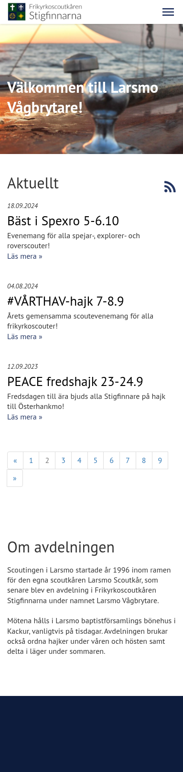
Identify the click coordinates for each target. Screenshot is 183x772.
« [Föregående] (15, 460)
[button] (168, 12)
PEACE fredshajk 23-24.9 (75, 381)
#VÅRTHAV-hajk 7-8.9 (65, 300)
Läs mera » (25, 256)
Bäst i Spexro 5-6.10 (63, 220)
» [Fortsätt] (15, 478)
